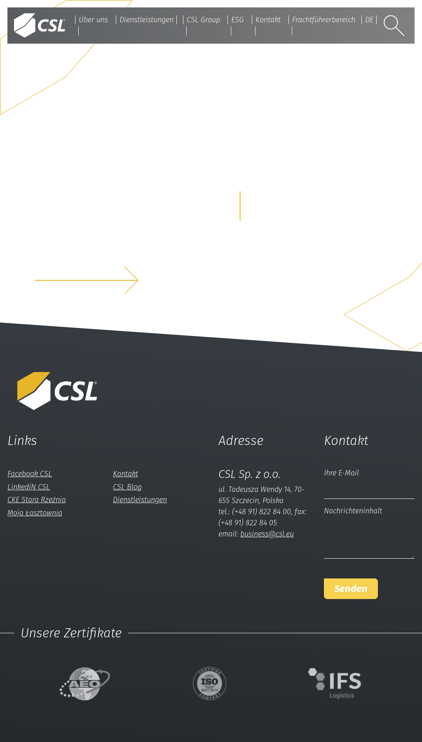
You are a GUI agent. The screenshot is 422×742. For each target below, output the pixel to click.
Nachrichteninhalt (353, 510)
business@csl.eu (267, 533)
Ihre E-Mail (341, 473)
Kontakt (268, 19)
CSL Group (203, 19)
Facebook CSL (29, 473)
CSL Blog (127, 487)
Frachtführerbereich (323, 19)
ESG (237, 19)
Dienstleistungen (146, 19)
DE (369, 19)
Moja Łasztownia (34, 512)
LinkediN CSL (28, 487)
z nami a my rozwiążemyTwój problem (105, 253)
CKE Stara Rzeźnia (36, 499)
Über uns (93, 19)
